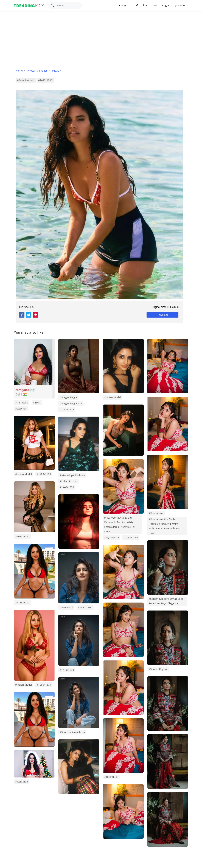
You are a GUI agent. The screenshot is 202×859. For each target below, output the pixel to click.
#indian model (112, 397)
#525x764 (21, 408)
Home (19, 70)
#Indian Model (23, 684)
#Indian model (23, 474)
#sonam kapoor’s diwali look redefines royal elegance (166, 601)
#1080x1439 (111, 777)
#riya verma (111, 537)
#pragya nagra (68, 397)
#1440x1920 (67, 487)
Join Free (180, 5)
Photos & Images (37, 70)
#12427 (56, 70)
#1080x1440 (131, 537)
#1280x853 (21, 781)
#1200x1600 (44, 474)
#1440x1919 (67, 409)
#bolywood (66, 607)
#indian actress (68, 481)
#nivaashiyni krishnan (72, 475)
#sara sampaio (26, 80)
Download (163, 315)
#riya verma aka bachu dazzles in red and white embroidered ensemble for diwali (119, 524)
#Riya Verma (156, 513)
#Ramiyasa (21, 402)
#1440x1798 (67, 669)
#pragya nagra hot (71, 403)
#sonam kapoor (158, 669)
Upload (142, 5)
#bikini (37, 402)
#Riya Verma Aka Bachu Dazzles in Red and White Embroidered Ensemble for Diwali (164, 526)
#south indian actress (72, 732)
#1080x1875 (44, 684)
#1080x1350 (22, 536)
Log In (166, 5)
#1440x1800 (45, 80)
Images (123, 5)
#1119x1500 (22, 602)
